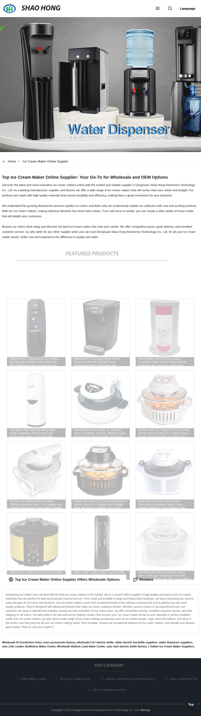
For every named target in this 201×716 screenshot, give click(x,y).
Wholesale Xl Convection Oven (21, 642)
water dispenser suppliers (175, 642)
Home (12, 161)
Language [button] (187, 8)
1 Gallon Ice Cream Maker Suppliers (171, 646)
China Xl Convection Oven (110, 689)
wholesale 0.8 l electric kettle (95, 642)
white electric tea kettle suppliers (136, 642)
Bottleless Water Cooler (40, 646)
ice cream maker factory (76, 678)
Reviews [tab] (143, 579)
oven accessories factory (59, 642)
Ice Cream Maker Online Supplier (45, 161)
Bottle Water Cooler (33, 678)
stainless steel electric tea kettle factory (131, 678)
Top (191, 704)
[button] (157, 8)
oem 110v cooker (13, 646)
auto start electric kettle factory (126, 646)
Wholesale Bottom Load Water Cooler (81, 646)
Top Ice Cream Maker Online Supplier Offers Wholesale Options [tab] (64, 579)
